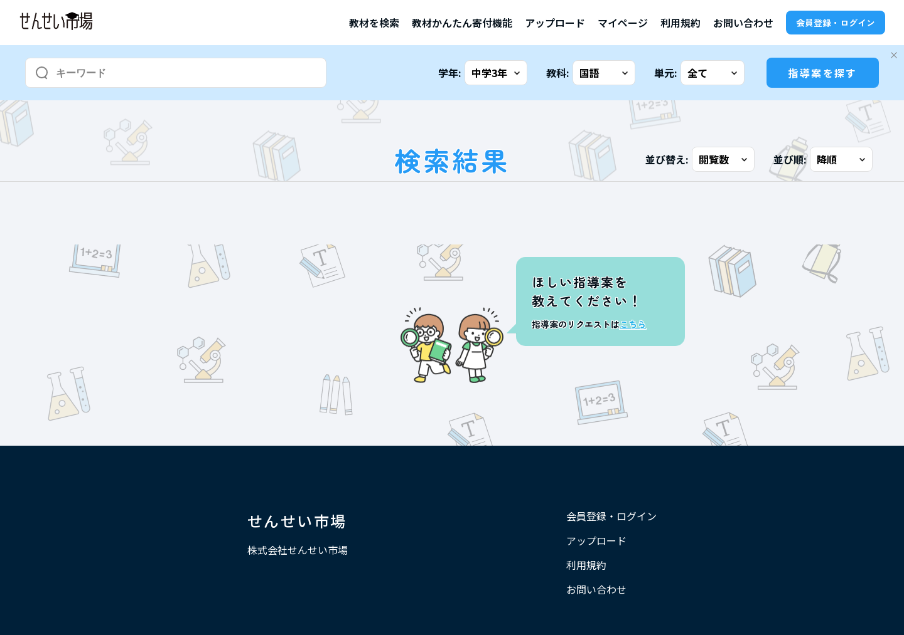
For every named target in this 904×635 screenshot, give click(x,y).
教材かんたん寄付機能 (462, 22)
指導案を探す (822, 72)
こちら (633, 324)
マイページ (623, 22)
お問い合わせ (743, 22)
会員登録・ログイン (835, 22)
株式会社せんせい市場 (297, 549)
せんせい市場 (297, 521)
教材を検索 (374, 22)
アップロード (555, 22)
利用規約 (680, 22)
